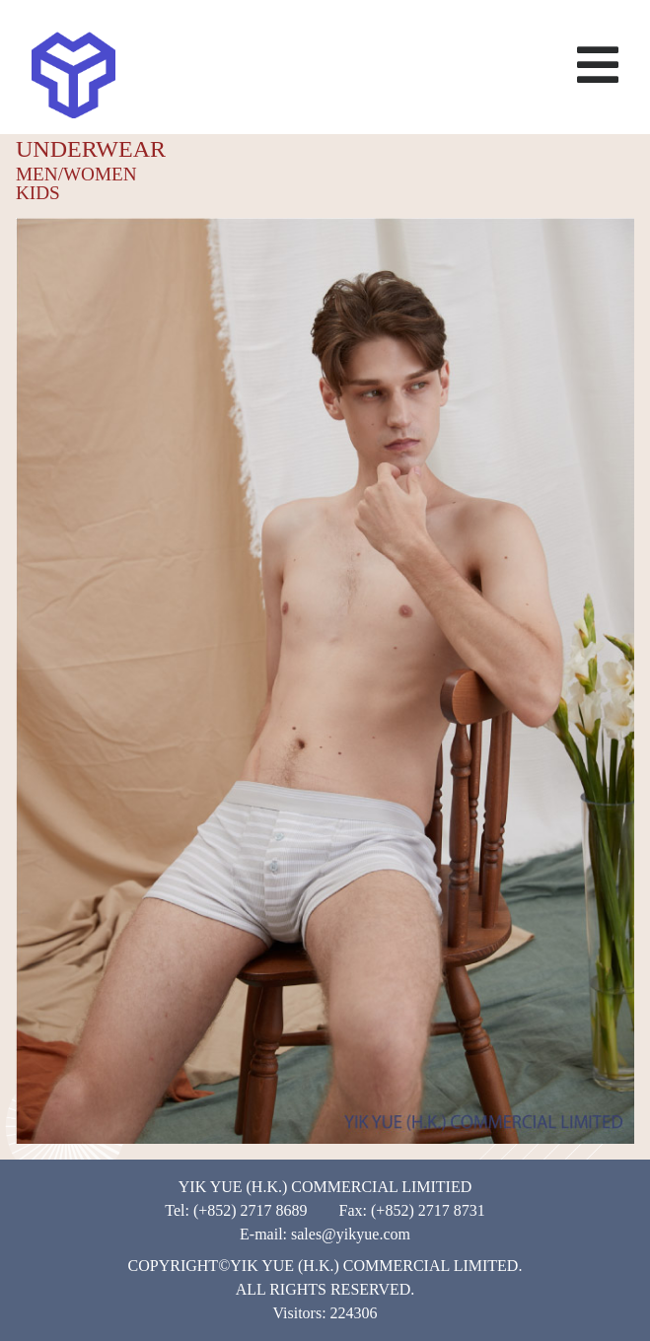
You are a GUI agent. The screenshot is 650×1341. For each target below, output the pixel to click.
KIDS (38, 192)
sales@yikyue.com (350, 1234)
